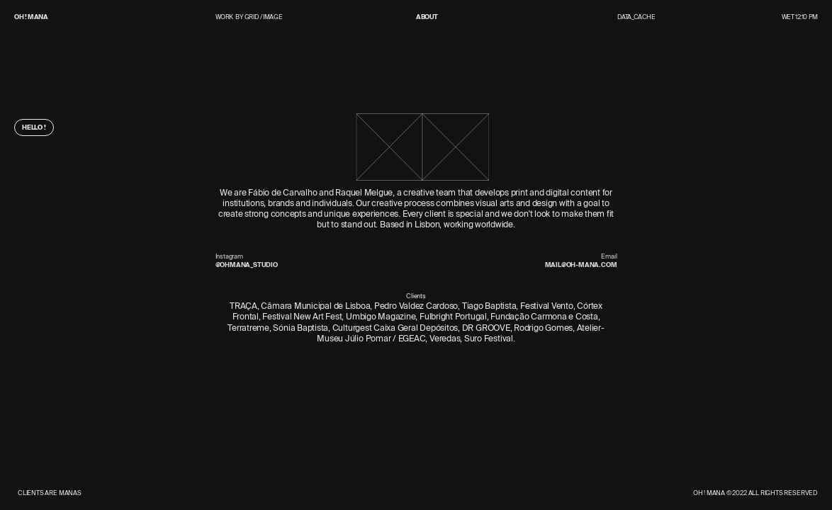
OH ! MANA (31, 17)
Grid (251, 17)
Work (224, 17)
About (427, 17)
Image (272, 17)
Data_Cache (636, 17)
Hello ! (34, 127)
